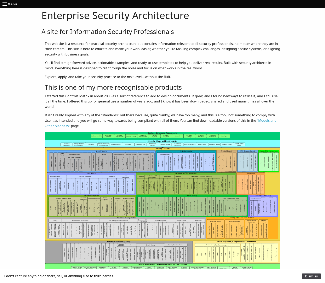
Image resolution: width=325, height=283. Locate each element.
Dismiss (311, 276)
